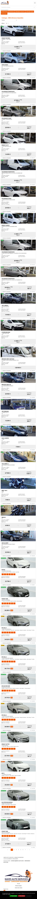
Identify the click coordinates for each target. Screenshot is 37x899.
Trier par (3, 20)
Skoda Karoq (11, 11)
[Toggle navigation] (35, 3)
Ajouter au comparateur (7, 50)
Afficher (3, 23)
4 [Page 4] (18, 849)
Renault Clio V (4, 13)
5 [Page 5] (20, 849)
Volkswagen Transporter (20, 11)
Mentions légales (18, 885)
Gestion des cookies (18, 887)
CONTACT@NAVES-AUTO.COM (17, 860)
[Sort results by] (11, 20)
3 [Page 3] (16, 849)
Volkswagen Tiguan (29, 11)
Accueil (18, 883)
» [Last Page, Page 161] (29, 849)
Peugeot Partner (5, 11)
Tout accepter (13, 895)
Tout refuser (22, 895)
